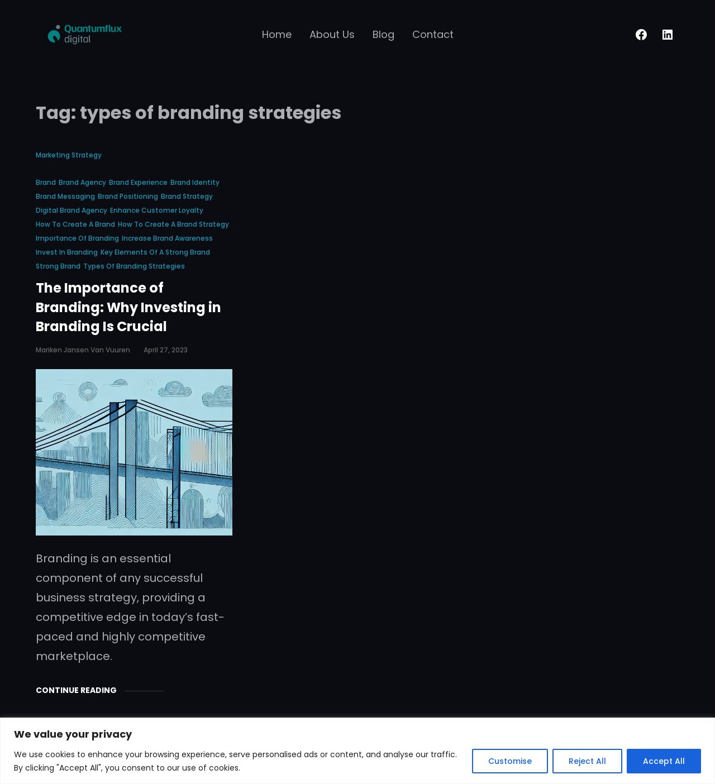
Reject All (587, 761)
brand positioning (128, 196)
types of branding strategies (134, 266)
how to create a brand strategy (173, 224)
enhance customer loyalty (156, 210)
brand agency (82, 182)
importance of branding (77, 238)
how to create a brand (75, 224)
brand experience (138, 182)
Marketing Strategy (69, 155)
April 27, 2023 (166, 350)
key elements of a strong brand (155, 252)
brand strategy (187, 196)
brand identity (195, 182)
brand (46, 182)
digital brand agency (71, 210)
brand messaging (65, 196)
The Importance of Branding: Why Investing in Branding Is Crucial (128, 307)
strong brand (58, 266)
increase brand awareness (167, 238)
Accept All (664, 761)
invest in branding (67, 252)
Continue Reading (76, 690)
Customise (510, 761)
